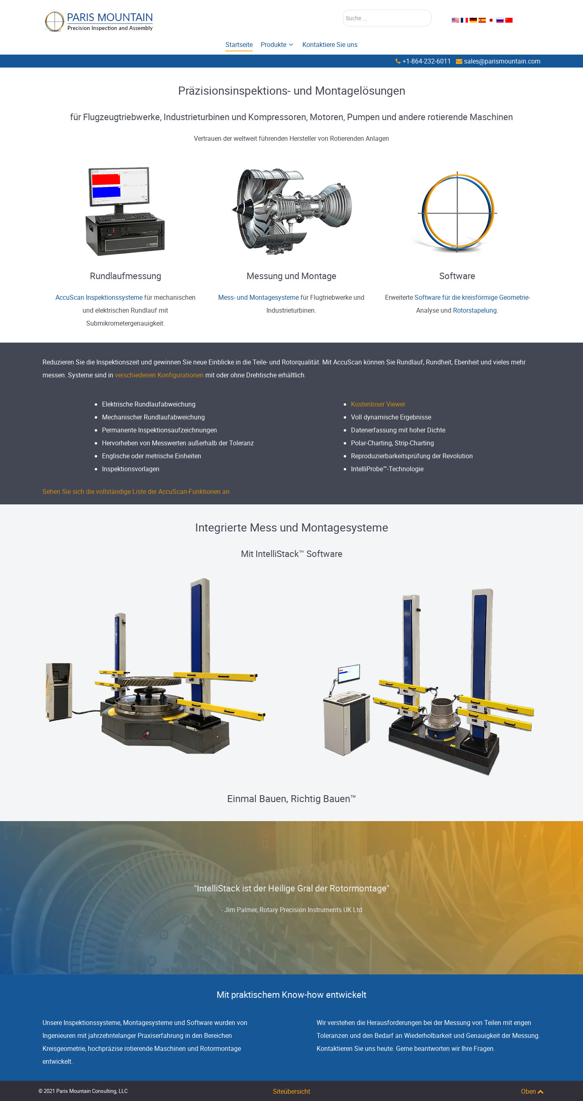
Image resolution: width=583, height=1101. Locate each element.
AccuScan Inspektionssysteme (99, 297)
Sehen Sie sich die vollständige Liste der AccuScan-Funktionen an (136, 491)
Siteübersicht (291, 1091)
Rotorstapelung (475, 310)
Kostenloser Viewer (378, 404)
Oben (533, 1091)
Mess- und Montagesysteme (258, 297)
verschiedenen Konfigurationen (159, 375)
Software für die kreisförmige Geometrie (471, 297)
